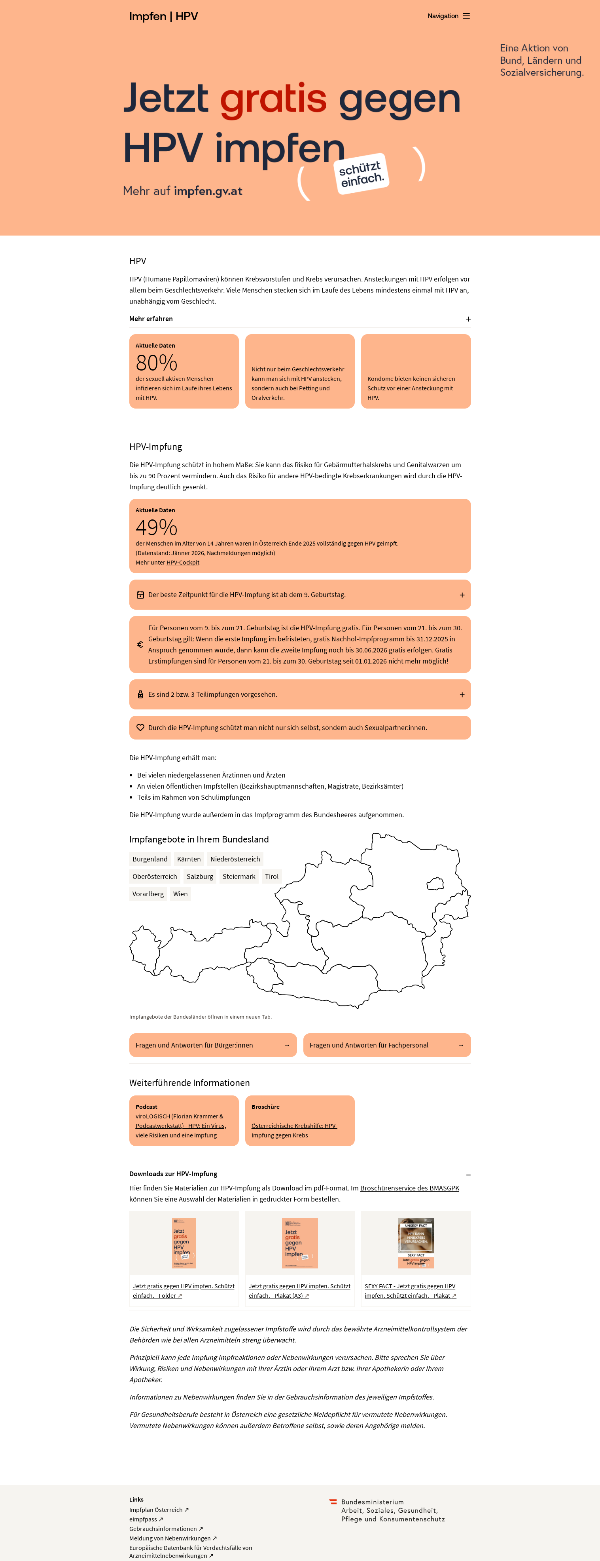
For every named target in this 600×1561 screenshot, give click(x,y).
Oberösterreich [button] (154, 876)
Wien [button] (180, 893)
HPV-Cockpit (183, 562)
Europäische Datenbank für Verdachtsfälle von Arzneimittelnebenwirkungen (190, 1551)
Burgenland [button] (150, 858)
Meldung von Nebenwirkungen (173, 1538)
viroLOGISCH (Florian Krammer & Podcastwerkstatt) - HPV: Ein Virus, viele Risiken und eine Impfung (181, 1125)
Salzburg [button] (200, 876)
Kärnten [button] (189, 858)
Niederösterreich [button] (235, 858)
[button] (323, 894)
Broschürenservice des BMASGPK (409, 1187)
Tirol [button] (272, 876)
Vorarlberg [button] (148, 893)
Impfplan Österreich (159, 1509)
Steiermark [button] (239, 876)
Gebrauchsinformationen (166, 1528)
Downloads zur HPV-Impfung (173, 1173)
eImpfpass (146, 1519)
